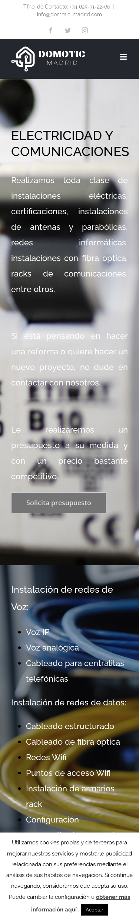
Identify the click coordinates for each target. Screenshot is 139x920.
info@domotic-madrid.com (69, 14)
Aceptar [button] (94, 910)
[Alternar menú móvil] (124, 57)
